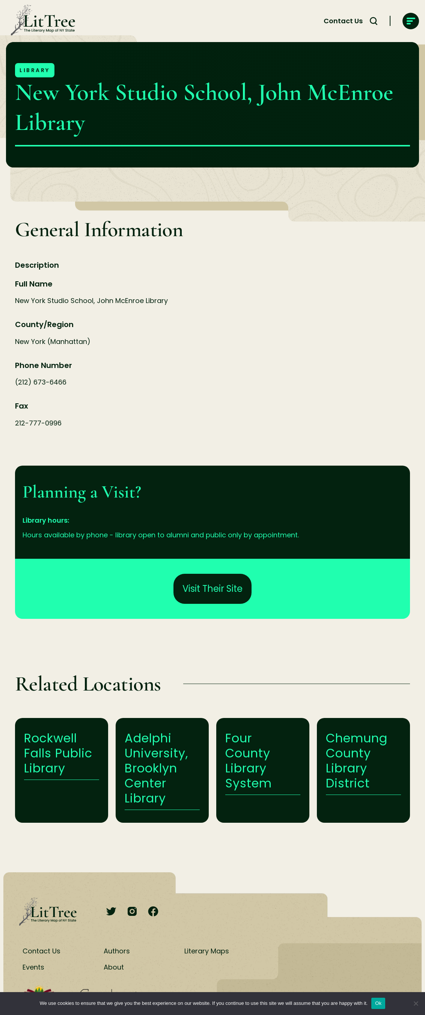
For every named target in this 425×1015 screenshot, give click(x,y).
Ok (378, 1003)
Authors (117, 951)
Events (33, 967)
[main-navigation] (410, 21)
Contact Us (41, 951)
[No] (415, 1003)
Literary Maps (206, 951)
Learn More (61, 770)
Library (35, 70)
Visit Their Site (212, 588)
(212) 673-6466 (40, 382)
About (114, 967)
